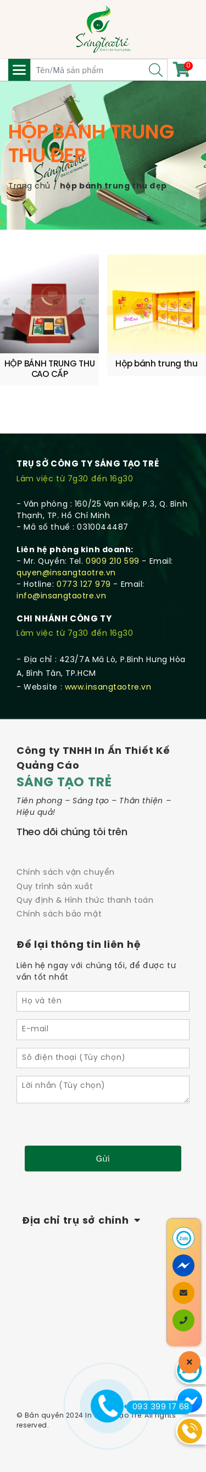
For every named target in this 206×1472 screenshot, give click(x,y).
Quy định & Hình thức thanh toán (84, 901)
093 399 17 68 (158, 1407)
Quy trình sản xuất (54, 887)
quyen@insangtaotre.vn (66, 573)
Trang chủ (29, 186)
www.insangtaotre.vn (108, 688)
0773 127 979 (84, 585)
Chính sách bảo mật (59, 914)
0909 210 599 (113, 562)
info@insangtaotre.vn (61, 596)
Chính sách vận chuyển (65, 873)
